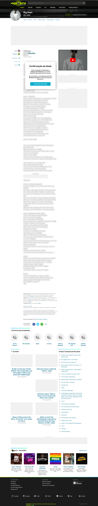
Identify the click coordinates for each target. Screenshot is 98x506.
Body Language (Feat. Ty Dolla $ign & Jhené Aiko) (71, 370)
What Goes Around (66, 420)
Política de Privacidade (48, 485)
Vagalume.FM (73, 7)
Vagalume (18, 3)
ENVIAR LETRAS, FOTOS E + (80, 14)
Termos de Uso (46, 483)
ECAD (24, 307)
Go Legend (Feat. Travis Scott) (69, 359)
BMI (29, 295)
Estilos (38, 7)
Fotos (35, 19)
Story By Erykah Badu (67, 390)
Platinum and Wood (66, 409)
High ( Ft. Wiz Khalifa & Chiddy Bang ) (71, 423)
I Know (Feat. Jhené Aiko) (68, 377)
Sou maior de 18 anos (40, 84)
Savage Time (64, 385)
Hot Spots (62, 7)
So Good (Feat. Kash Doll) (68, 404)
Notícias (52, 7)
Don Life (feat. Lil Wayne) (68, 382)
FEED (62, 388)
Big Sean (27, 12)
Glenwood (64, 415)
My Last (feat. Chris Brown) (68, 362)
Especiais (13, 481)
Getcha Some (64, 412)
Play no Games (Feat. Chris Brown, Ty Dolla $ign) (71, 366)
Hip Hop (28, 15)
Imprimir (16, 65)
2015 (30, 306)
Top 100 (30, 7)
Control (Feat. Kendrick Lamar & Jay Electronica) (71, 356)
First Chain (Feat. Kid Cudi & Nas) (70, 406)
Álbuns (30, 19)
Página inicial (26, 16)
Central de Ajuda (46, 481)
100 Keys (63, 428)
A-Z (45, 7)
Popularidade (50, 19)
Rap (24, 15)
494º (69, 14)
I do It (62, 401)
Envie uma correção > (41, 319)
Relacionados (41, 19)
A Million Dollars (65, 431)
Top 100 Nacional (15, 485)
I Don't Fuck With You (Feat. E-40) (70, 374)
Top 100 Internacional (16, 487)
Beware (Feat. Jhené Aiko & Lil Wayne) (71, 379)
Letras (25, 19)
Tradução (16, 54)
